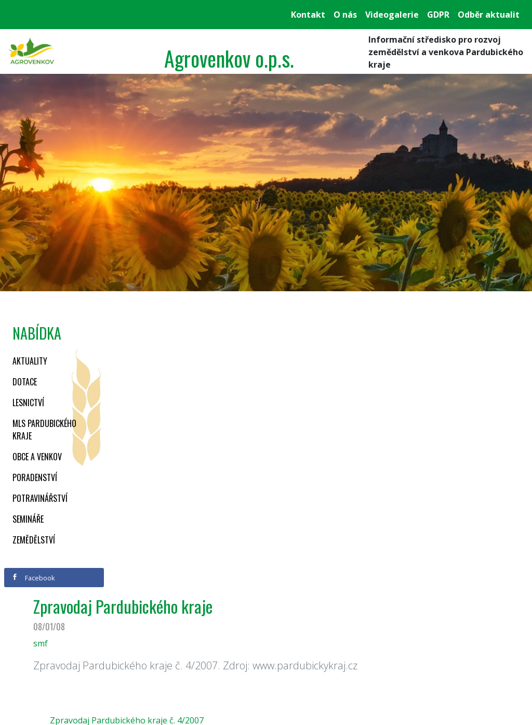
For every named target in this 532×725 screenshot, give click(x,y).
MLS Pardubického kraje (44, 429)
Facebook (33, 577)
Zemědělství (33, 540)
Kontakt (308, 14)
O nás (345, 14)
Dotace (24, 382)
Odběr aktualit (489, 14)
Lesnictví (28, 402)
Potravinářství (40, 498)
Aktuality (29, 361)
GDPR (438, 14)
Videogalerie (392, 14)
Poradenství (34, 477)
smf (40, 643)
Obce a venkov (37, 456)
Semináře (28, 519)
